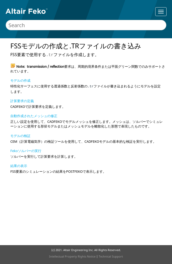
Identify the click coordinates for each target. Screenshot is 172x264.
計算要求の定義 (22, 101)
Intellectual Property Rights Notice (72, 256)
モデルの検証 (20, 135)
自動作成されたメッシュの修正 (33, 116)
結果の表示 (18, 165)
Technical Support (111, 256)
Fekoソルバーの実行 (25, 150)
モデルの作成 (20, 80)
